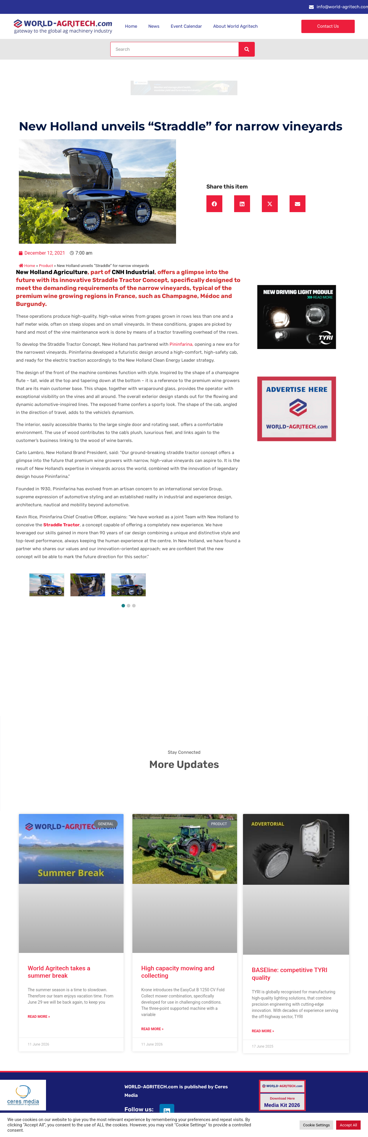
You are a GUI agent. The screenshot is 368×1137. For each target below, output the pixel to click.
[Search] (246, 49)
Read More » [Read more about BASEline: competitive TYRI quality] (263, 1031)
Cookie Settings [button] (316, 1125)
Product (46, 265)
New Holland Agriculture (52, 272)
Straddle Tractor (61, 524)
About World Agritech (235, 26)
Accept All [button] (348, 1125)
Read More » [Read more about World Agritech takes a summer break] (39, 1017)
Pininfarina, (180, 344)
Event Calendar (186, 26)
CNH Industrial (133, 272)
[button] (214, 203)
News (154, 26)
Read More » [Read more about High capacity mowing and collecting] (152, 1029)
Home (131, 26)
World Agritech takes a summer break (59, 972)
